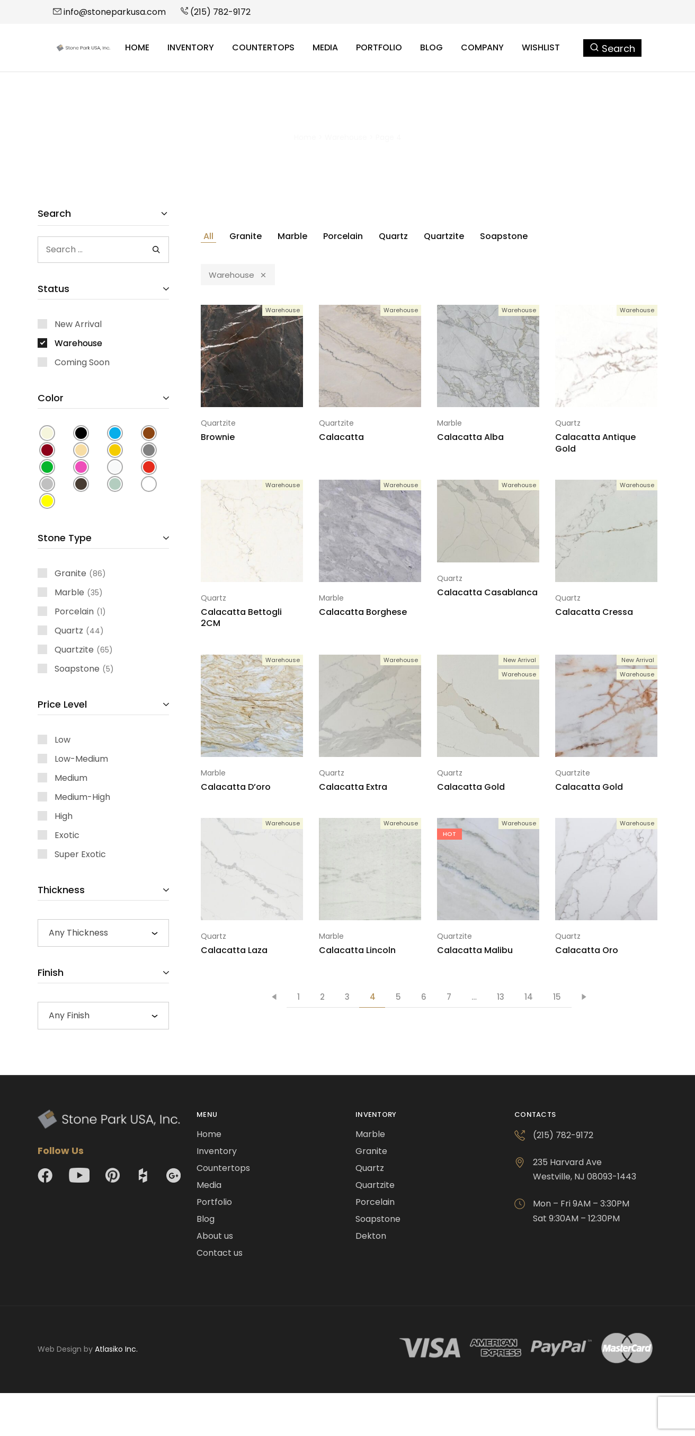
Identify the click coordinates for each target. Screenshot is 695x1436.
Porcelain (343, 236)
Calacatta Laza (234, 950)
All (208, 236)
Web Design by (88, 1349)
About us (215, 1236)
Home (137, 48)
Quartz (393, 236)
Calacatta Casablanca (487, 592)
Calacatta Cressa (594, 612)
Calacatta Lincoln (357, 950)
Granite (245, 236)
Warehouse (346, 137)
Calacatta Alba (470, 437)
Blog (431, 48)
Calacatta (341, 437)
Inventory (217, 1151)
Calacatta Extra (353, 787)
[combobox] (103, 933)
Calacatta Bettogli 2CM (241, 617)
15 (557, 996)
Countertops (263, 48)
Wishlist (541, 48)
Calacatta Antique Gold (595, 442)
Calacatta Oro (586, 950)
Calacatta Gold (471, 787)
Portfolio (379, 48)
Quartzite (444, 236)
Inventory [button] (190, 48)
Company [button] (482, 48)
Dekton (370, 1236)
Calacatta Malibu (475, 950)
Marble (292, 236)
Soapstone (504, 236)
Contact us (220, 1253)
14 (528, 996)
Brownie (218, 437)
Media (325, 48)
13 (500, 996)
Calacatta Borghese (363, 612)
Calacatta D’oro (236, 787)
